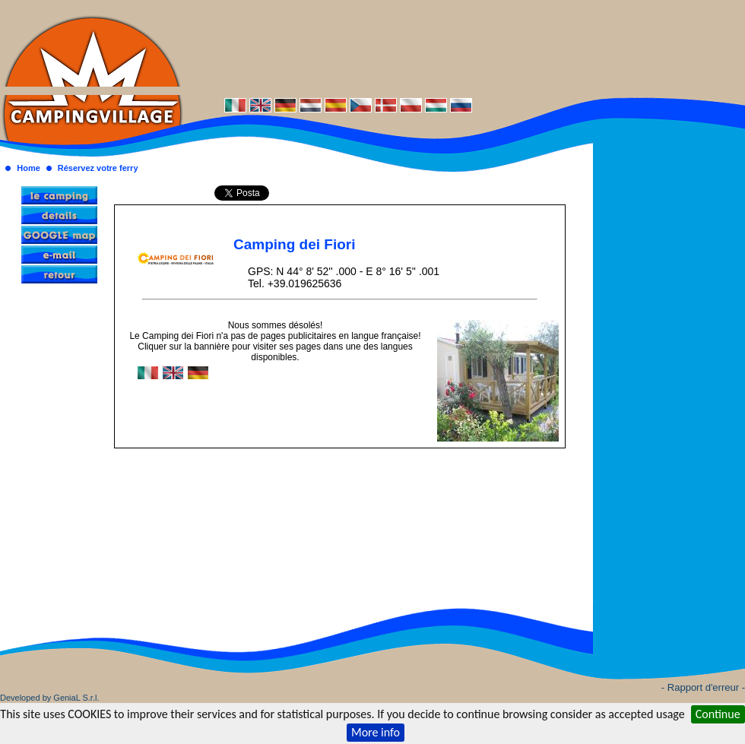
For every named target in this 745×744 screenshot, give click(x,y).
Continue (718, 714)
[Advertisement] (464, 47)
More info (375, 732)
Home (28, 168)
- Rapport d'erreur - (703, 687)
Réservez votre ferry (98, 168)
